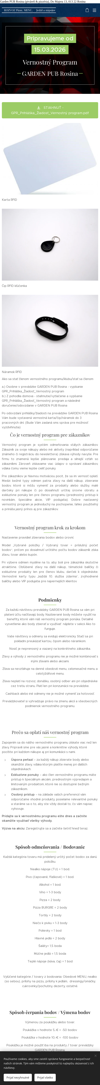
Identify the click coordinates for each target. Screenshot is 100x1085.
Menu (94, 10)
